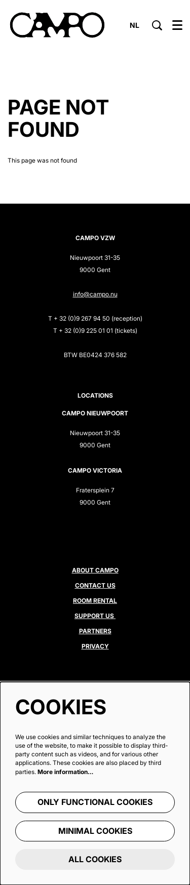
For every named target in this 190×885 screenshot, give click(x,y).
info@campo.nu (95, 294)
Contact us (95, 585)
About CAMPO (95, 570)
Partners (95, 631)
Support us (95, 616)
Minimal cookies (95, 831)
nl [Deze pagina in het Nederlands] (134, 25)
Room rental (95, 600)
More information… (65, 772)
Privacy (95, 646)
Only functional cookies (95, 802)
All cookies (95, 859)
